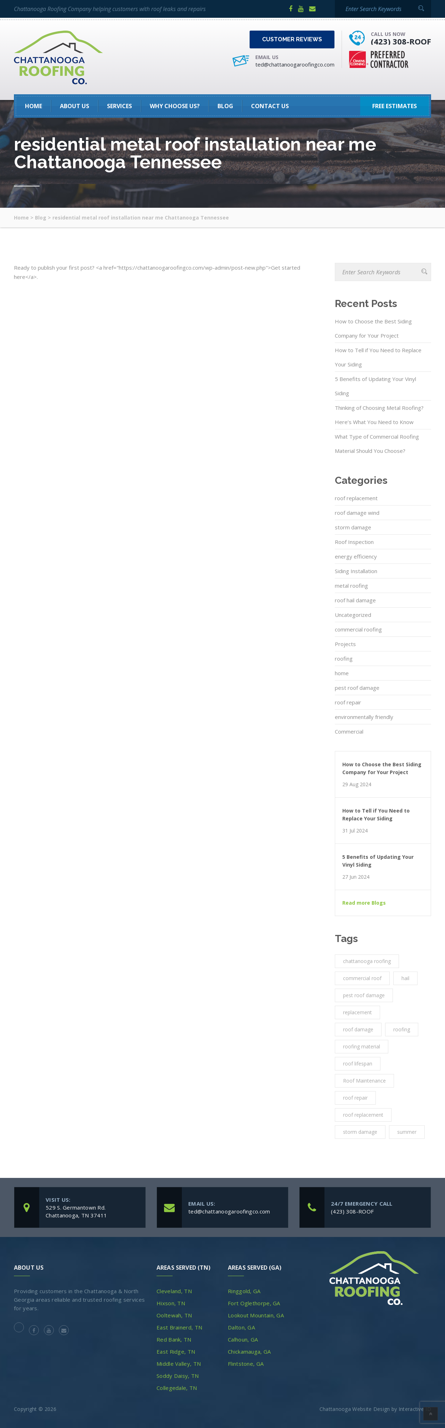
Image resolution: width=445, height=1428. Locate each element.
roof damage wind (357, 512)
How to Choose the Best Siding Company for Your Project (373, 328)
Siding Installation (356, 571)
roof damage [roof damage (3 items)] (358, 1029)
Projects (345, 643)
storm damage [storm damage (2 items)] (360, 1131)
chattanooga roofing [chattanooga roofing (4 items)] (367, 961)
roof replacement (356, 498)
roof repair (348, 702)
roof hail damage (355, 600)
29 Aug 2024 (356, 784)
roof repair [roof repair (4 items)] (355, 1097)
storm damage (353, 527)
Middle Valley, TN (179, 1363)
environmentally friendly (364, 716)
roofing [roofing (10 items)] (401, 1029)
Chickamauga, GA (249, 1351)
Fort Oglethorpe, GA (254, 1303)
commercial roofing (358, 629)
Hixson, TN (171, 1303)
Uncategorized (353, 614)
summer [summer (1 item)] (406, 1131)
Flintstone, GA (246, 1363)
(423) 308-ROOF (401, 41)
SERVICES (119, 106)
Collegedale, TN (177, 1387)
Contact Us (270, 106)
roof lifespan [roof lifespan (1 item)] (357, 1063)
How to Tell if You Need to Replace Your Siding (378, 357)
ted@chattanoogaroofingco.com (294, 64)
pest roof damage (357, 687)
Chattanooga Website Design (354, 1409)
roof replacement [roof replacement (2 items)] (363, 1114)
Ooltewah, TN (174, 1315)
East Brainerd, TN (179, 1327)
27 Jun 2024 (355, 876)
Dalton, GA (241, 1327)
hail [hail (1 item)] (405, 978)
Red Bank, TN (174, 1339)
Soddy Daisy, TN (178, 1375)
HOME (33, 106)
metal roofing (351, 585)
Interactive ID (415, 1409)
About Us (74, 106)
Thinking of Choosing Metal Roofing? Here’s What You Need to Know (379, 414)
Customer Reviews (292, 39)
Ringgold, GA (244, 1291)
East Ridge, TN (176, 1351)
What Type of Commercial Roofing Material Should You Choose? (377, 443)
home (342, 673)
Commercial (349, 731)
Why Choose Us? (175, 106)
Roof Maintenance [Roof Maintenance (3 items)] (364, 1080)
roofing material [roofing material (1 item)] (361, 1046)
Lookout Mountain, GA (256, 1315)
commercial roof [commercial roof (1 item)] (362, 978)
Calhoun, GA (243, 1339)
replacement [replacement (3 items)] (357, 1012)
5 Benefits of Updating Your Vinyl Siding (375, 386)
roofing (344, 658)
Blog (225, 106)
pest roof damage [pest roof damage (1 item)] (364, 995)
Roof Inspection (354, 541)
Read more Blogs (364, 902)
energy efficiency (356, 556)
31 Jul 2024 (355, 830)
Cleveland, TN (174, 1291)
